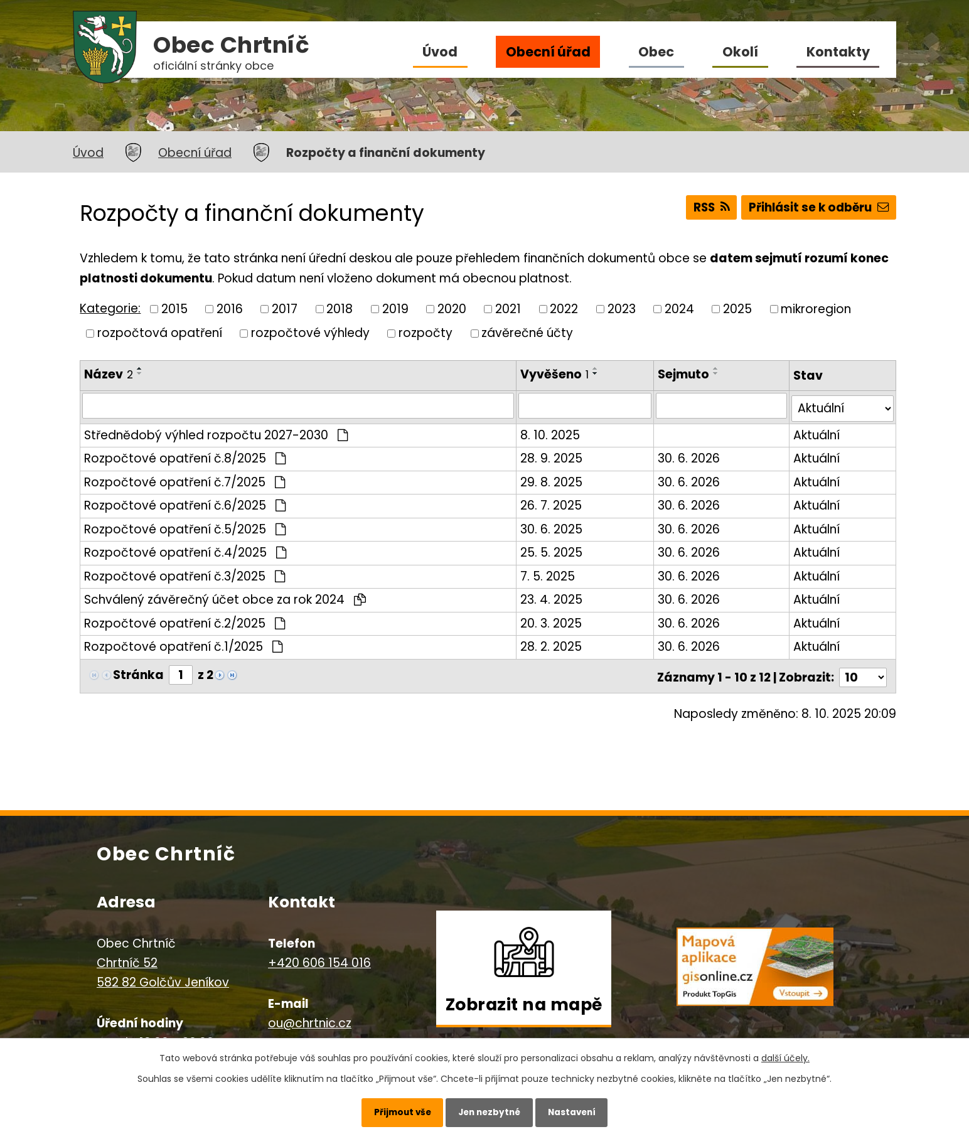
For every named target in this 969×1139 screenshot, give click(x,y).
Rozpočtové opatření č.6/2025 (185, 502)
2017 (284, 308)
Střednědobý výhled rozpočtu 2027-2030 (216, 432)
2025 (737, 308)
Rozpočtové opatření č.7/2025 (184, 479)
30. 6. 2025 (552, 526)
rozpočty (425, 332)
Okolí (740, 52)
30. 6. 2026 (690, 455)
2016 (230, 308)
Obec (656, 52)
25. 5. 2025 (552, 549)
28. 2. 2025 (551, 643)
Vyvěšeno (555, 374)
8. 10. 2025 (551, 432)
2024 (679, 308)
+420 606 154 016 (319, 957)
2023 (622, 308)
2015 (174, 308)
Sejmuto (684, 374)
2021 (508, 308)
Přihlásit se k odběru (817, 208)
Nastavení (579, 1110)
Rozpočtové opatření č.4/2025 (185, 549)
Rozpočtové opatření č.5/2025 (185, 526)
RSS (706, 208)
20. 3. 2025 (551, 620)
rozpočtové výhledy (310, 332)
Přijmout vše (395, 1110)
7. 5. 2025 (548, 573)
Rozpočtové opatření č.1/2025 (183, 643)
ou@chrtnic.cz (309, 1017)
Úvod (440, 52)
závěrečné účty (527, 332)
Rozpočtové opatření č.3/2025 (184, 573)
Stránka (138, 671)
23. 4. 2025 (552, 596)
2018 (339, 308)
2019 (395, 308)
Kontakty (838, 52)
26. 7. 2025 (551, 502)
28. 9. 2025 (552, 455)
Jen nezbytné (489, 1110)
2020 (451, 308)
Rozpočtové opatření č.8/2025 (185, 455)
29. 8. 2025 (552, 479)
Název (108, 374)
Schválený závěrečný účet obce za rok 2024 (225, 596)
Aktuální (816, 432)
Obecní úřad (548, 52)
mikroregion (816, 308)
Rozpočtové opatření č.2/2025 (184, 620)
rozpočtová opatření (159, 332)
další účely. (785, 1055)
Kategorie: (110, 308)
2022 (564, 308)
